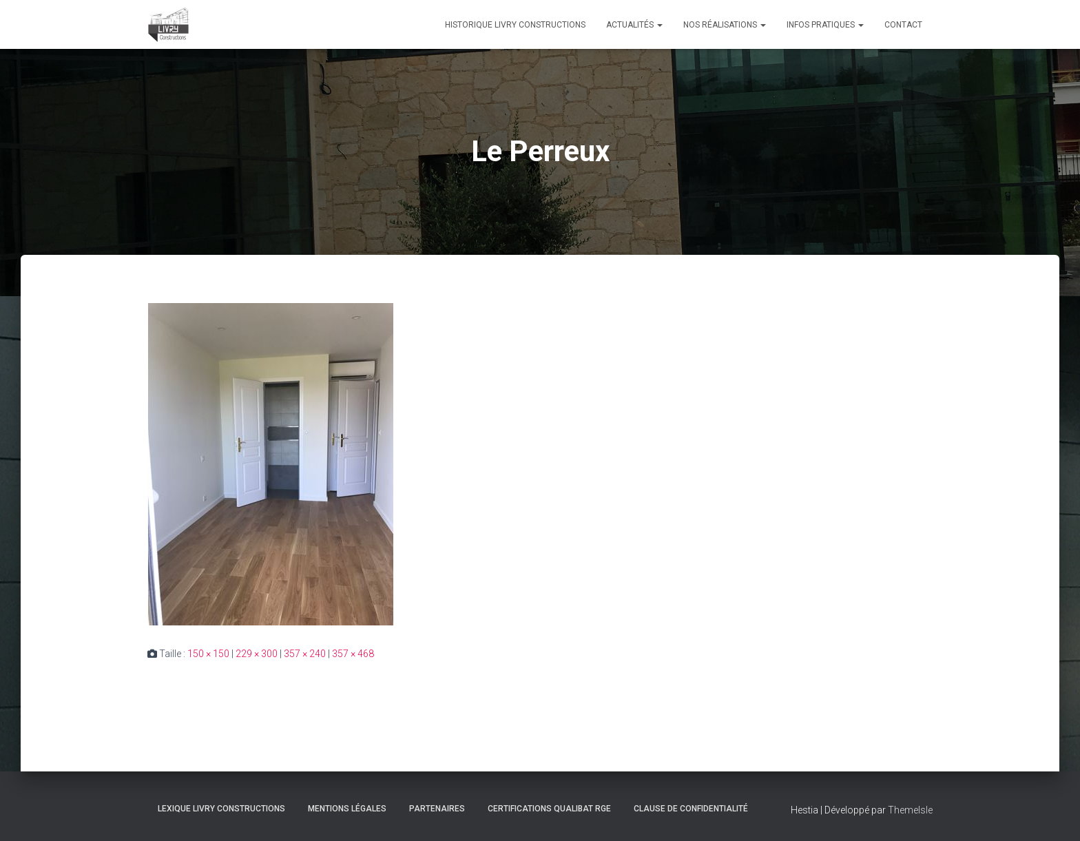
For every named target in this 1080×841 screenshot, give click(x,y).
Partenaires (437, 808)
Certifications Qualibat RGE (549, 808)
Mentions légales (347, 808)
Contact (903, 25)
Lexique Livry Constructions (221, 808)
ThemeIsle (910, 810)
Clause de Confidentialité (691, 808)
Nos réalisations (724, 25)
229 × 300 (257, 653)
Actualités (634, 25)
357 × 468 (353, 653)
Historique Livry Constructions (515, 25)
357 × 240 (305, 653)
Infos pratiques (825, 25)
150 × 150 (208, 653)
